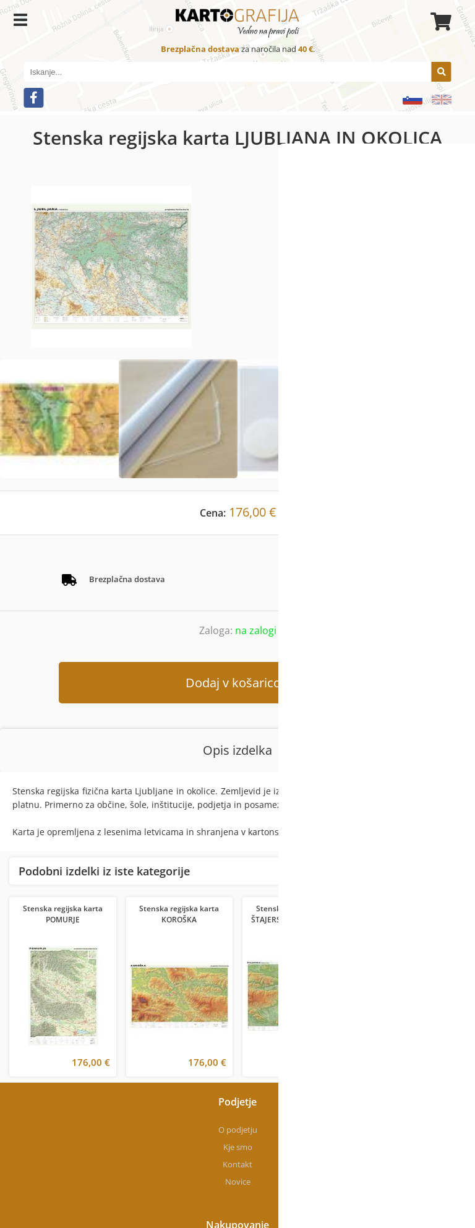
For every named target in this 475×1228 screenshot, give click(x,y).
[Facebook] (33, 98)
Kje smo (237, 1147)
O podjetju (237, 1129)
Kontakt (237, 1164)
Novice (237, 1181)
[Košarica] (439, 21)
